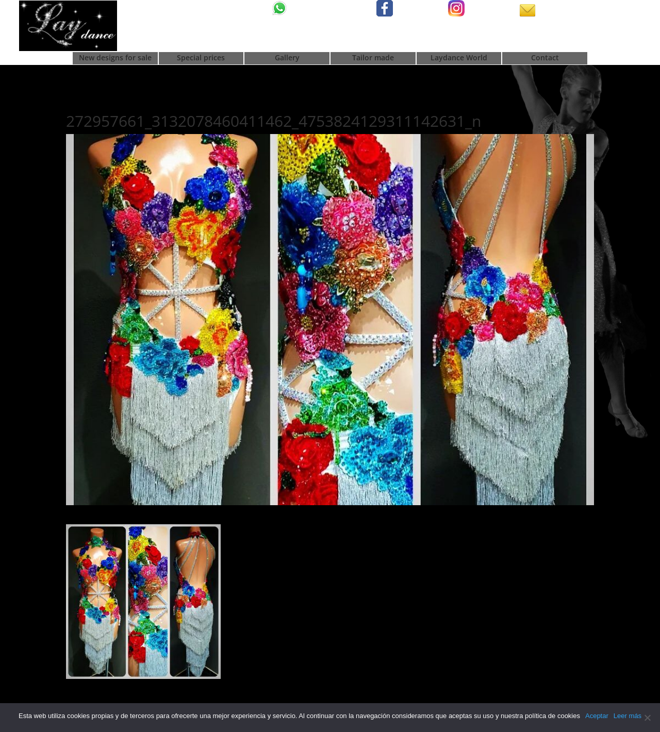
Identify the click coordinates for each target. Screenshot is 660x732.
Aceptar (596, 716)
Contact (545, 58)
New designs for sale (115, 58)
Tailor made (373, 58)
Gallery (287, 58)
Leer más (627, 716)
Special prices (201, 58)
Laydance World (459, 58)
